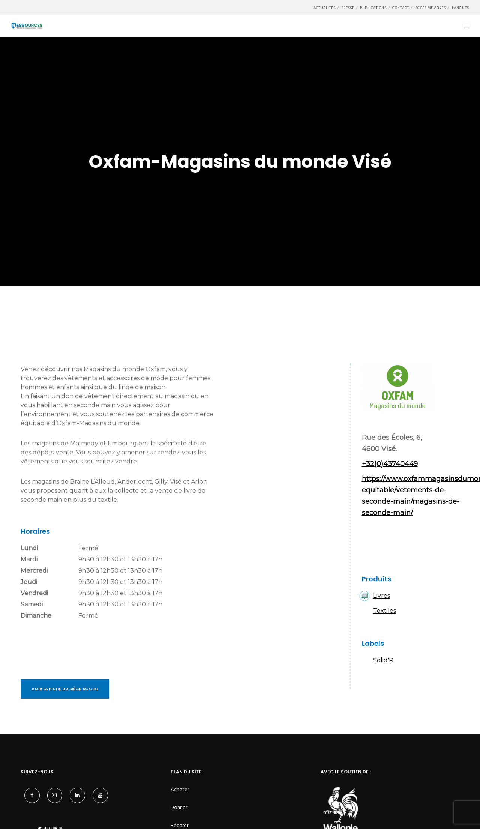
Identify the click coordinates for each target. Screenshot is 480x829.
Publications (373, 8)
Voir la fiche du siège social (65, 689)
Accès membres (430, 8)
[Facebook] (32, 795)
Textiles (384, 610)
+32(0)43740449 (390, 464)
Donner (179, 807)
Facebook (371, 544)
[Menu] (462, 26)
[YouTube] (100, 795)
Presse (347, 8)
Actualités (324, 8)
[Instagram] (55, 795)
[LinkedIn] (77, 795)
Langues (460, 8)
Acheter (180, 789)
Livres (381, 595)
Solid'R (383, 660)
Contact (400, 8)
